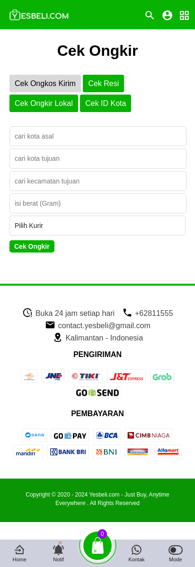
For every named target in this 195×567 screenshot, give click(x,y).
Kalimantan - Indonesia (98, 338)
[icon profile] (167, 15)
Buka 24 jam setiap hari (68, 313)
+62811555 (147, 313)
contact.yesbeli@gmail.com (97, 326)
